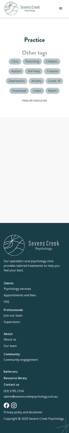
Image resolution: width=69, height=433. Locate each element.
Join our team (13, 315)
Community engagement (21, 360)
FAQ (6, 302)
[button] (60, 8)
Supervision (12, 322)
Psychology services (17, 289)
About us (10, 339)
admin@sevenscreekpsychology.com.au (31, 396)
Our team (10, 346)
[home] (21, 8)
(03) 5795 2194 (14, 391)
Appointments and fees (20, 295)
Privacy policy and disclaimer (23, 412)
